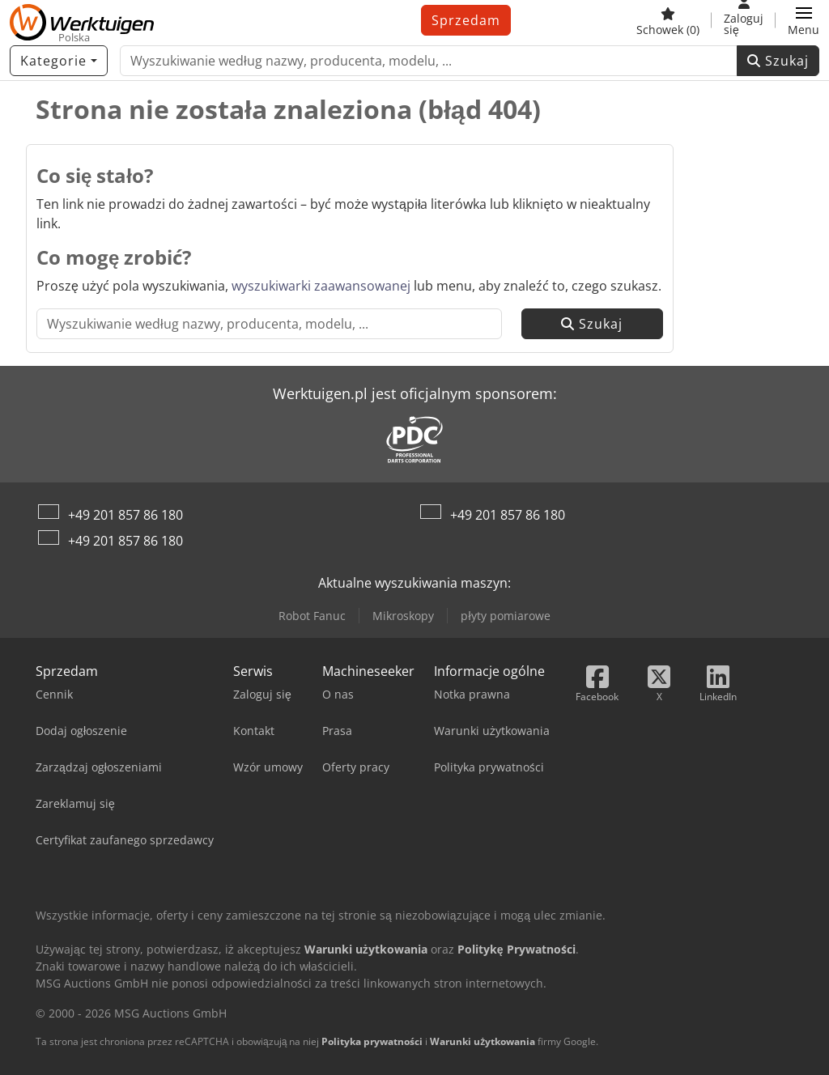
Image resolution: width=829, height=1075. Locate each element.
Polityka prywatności (372, 1041)
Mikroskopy (403, 615)
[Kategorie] (59, 60)
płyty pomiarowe (505, 615)
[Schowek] (667, 20)
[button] (803, 20)
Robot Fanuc (312, 615)
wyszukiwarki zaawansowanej (321, 286)
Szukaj (778, 61)
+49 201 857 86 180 (125, 515)
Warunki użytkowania (482, 1041)
